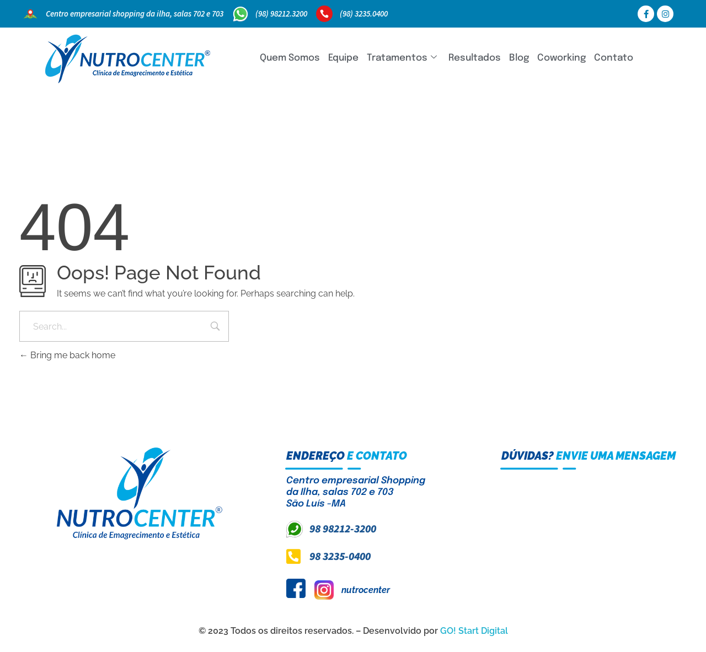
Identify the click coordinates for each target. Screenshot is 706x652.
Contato (613, 58)
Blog (519, 58)
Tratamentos (402, 58)
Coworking (561, 58)
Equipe (343, 58)
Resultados (474, 58)
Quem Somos (290, 58)
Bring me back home (67, 355)
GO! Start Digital (474, 631)
